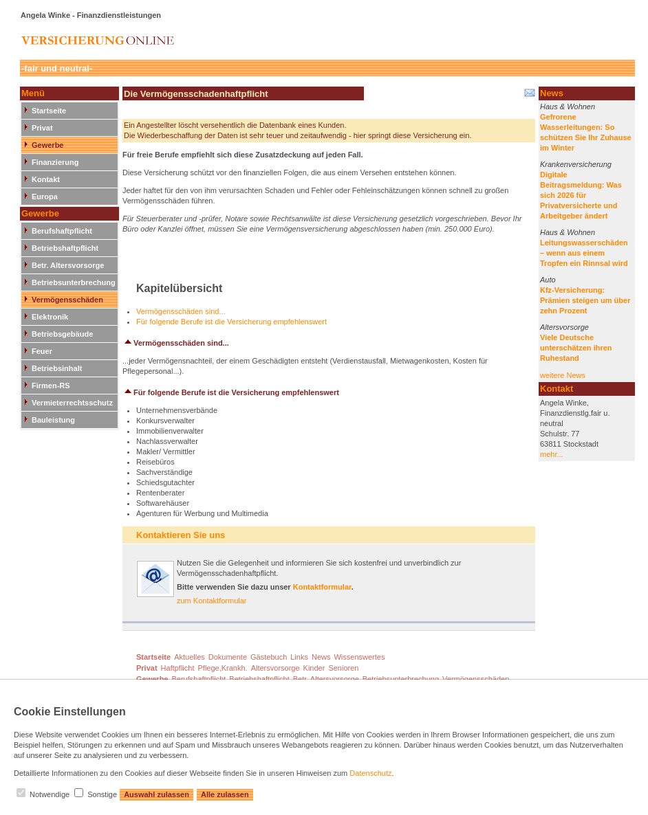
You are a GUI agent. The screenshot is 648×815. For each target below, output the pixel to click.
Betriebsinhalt (57, 368)
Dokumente (227, 657)
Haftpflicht (178, 668)
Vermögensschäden (67, 299)
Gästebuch (268, 657)
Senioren (343, 668)
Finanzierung (55, 162)
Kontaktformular (322, 587)
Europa (45, 196)
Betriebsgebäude (62, 334)
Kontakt (46, 179)
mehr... (551, 454)
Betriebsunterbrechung (74, 282)
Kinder (314, 668)
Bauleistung (53, 420)
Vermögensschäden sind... (181, 311)
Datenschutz (370, 773)
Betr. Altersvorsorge (68, 265)
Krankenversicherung (576, 164)
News (321, 657)
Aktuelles (189, 657)
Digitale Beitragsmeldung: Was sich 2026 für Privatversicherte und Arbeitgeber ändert (581, 195)
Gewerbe (47, 145)
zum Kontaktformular (211, 600)
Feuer (42, 351)
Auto (548, 280)
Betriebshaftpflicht (65, 248)
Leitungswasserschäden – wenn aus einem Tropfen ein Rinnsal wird (584, 252)
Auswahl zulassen (156, 794)
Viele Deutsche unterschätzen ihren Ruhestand (576, 347)
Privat (42, 128)
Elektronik (50, 317)
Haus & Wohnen (567, 106)
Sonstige (102, 794)
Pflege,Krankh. (223, 668)
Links (299, 657)
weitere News (562, 375)
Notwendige (49, 794)
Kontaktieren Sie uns (180, 535)
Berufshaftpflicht (62, 231)
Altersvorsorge (564, 327)
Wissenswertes (359, 657)
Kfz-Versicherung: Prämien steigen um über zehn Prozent (585, 300)
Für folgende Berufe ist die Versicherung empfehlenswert (231, 321)
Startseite (49, 111)
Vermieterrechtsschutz (72, 403)
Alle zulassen (225, 794)
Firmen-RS (51, 385)
